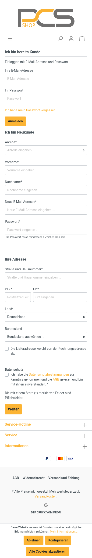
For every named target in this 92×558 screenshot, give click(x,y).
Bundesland (13, 329)
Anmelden (15, 121)
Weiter (13, 409)
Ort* (36, 289)
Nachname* (13, 182)
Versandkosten (46, 496)
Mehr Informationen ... (64, 531)
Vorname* (12, 162)
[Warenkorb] (82, 38)
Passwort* (12, 221)
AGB (56, 379)
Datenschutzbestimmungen (49, 374)
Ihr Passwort (14, 90)
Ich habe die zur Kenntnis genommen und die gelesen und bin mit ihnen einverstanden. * (47, 379)
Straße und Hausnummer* (24, 269)
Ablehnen (33, 540)
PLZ (8, 289)
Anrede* (11, 142)
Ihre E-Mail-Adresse (19, 70)
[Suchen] (60, 38)
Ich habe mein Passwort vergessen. (31, 110)
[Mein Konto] (71, 38)
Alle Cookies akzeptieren (47, 551)
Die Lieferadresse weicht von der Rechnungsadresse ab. (48, 351)
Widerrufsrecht (34, 478)
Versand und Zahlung (64, 478)
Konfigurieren (58, 540)
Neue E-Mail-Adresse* (20, 202)
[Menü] (10, 38)
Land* (9, 309)
